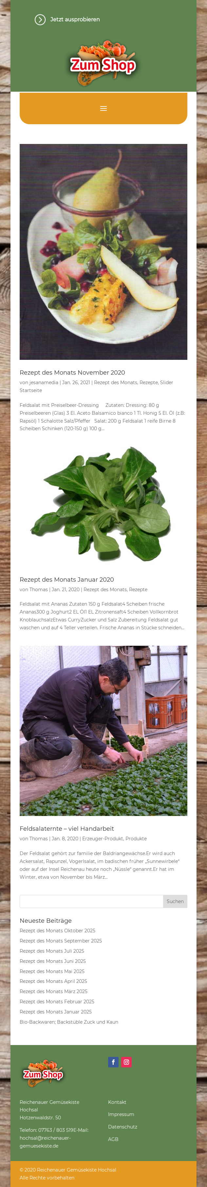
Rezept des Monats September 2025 (61, 941)
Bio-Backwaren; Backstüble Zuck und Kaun (69, 1022)
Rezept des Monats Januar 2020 (67, 579)
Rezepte (149, 382)
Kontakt (117, 1102)
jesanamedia (43, 382)
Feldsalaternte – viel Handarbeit (67, 828)
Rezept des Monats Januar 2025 (56, 1012)
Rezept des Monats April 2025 (53, 981)
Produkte (136, 839)
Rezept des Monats (115, 382)
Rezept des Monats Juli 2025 (52, 951)
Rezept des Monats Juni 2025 (53, 961)
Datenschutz (122, 1127)
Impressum (121, 1114)
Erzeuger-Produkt (102, 839)
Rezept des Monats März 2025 (53, 991)
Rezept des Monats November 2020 (72, 372)
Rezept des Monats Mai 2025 (52, 971)
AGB (113, 1139)
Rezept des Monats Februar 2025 (57, 1002)
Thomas (38, 590)
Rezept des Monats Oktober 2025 (57, 931)
